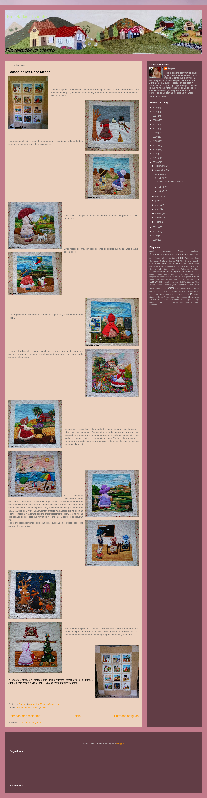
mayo (158, 205)
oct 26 (161, 178)
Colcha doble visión (190, 263)
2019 (155, 137)
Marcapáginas (170, 285)
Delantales (185, 269)
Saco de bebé (156, 297)
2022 (155, 124)
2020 (155, 133)
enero (158, 222)
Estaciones (195, 269)
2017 (155, 145)
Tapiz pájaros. (188, 300)
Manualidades (156, 284)
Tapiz (160, 299)
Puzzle (196, 288)
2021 (155, 128)
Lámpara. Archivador (187, 279)
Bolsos (180, 257)
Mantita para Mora (191, 282)
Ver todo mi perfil (157, 96)
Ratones (196, 294)
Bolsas (164, 258)
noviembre (160, 170)
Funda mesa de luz (172, 277)
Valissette (153, 305)
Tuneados (195, 302)
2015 (155, 153)
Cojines (179, 261)
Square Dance (169, 297)
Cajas (196, 258)
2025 (155, 111)
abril (157, 209)
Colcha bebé (174, 263)
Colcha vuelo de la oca (169, 266)
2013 (155, 162)
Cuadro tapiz (155, 269)
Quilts (43, 707)
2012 (155, 227)
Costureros (194, 266)
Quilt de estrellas (170, 291)
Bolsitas (172, 258)
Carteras (164, 261)
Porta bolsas (180, 288)
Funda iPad (188, 274)
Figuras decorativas (183, 271)
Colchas (184, 266)
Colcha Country (192, 261)
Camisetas (154, 261)
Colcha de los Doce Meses (29, 72)
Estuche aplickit (155, 272)
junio (158, 200)
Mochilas (182, 284)
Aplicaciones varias (164, 254)
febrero (159, 217)
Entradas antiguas (126, 716)
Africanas (167, 251)
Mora (151, 288)
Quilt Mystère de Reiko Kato (174, 294)
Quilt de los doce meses (27, 707)
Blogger (120, 743)
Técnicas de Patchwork (167, 302)
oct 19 (161, 187)
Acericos (153, 251)
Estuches (167, 271)
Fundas (195, 276)
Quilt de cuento (155, 291)
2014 (155, 158)
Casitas (172, 261)
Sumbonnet (193, 297)
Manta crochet (177, 282)
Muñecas (159, 288)
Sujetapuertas (182, 297)
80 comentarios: (55, 704)
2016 (155, 149)
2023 (155, 120)
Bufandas (189, 258)
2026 (155, 107)
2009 (155, 240)
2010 (155, 235)
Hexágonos (154, 279)
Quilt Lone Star (156, 294)
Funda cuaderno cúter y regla (169, 274)
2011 (155, 231)
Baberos (184, 254)
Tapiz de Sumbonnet (172, 299)
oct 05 (161, 191)
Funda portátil (186, 277)
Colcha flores (154, 266)
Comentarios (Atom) (31, 722)
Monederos (194, 284)
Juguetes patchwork (169, 279)
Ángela (171, 68)
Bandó (192, 255)
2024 (155, 116)
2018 (155, 141)
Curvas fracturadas (171, 269)
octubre (159, 174)
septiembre (161, 196)
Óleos (169, 288)
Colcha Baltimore (157, 263)
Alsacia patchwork (188, 251)
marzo (158, 213)
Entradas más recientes (24, 716)
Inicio (77, 716)
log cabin (167, 282)
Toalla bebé (184, 302)
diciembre (160, 166)
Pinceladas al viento (27, 16)
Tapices (153, 299)
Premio (190, 288)
